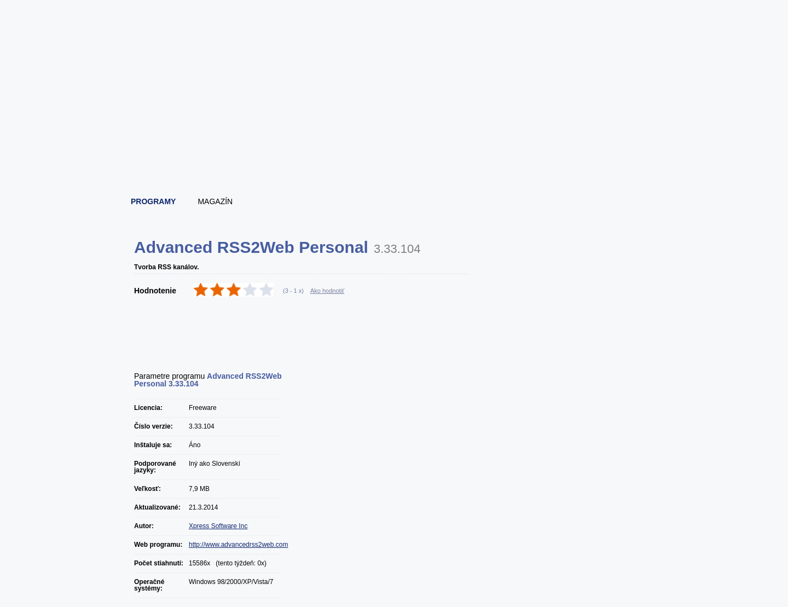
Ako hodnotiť (327, 290)
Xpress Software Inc (218, 526)
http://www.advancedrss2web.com (238, 544)
